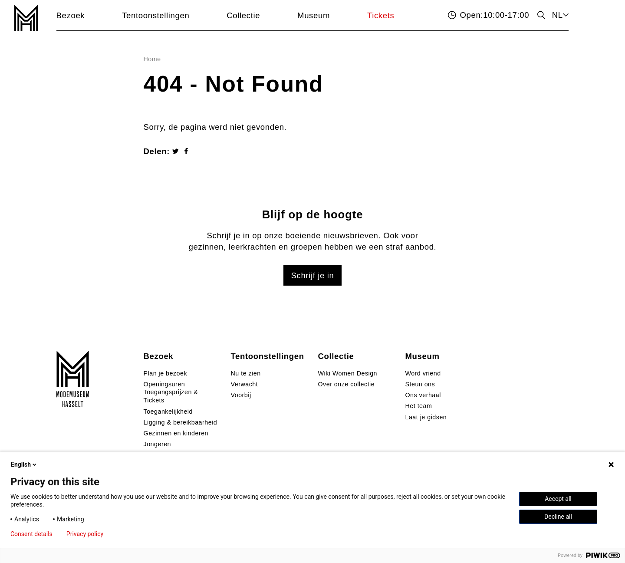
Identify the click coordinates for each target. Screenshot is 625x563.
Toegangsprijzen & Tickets (171, 396)
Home (152, 59)
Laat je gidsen (426, 417)
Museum (313, 15)
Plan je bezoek (165, 373)
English (24, 464)
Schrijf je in (312, 275)
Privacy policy (84, 533)
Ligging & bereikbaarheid (180, 422)
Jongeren (157, 444)
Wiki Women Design (348, 373)
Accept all (558, 498)
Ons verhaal (423, 395)
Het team (418, 405)
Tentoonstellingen (155, 15)
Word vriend (423, 373)
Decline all (558, 516)
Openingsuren (164, 384)
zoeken (541, 15)
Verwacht (244, 384)
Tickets (381, 15)
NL (557, 15)
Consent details (31, 533)
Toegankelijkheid (168, 411)
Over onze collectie (346, 384)
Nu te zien (246, 373)
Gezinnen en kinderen (176, 433)
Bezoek (70, 15)
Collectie (243, 15)
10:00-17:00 (494, 15)
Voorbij (241, 395)
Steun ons (420, 384)
